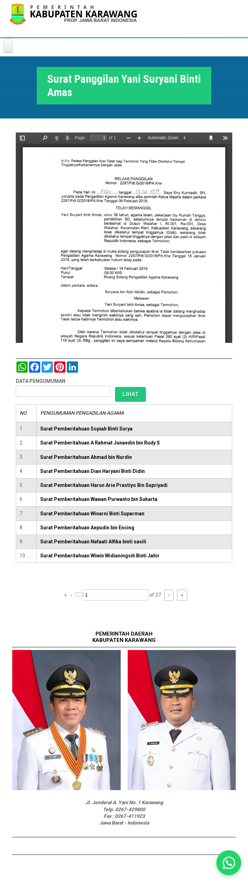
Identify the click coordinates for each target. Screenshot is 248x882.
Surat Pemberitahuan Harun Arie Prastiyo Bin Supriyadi (104, 485)
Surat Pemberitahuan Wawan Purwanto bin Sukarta (98, 499)
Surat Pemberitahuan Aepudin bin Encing (87, 527)
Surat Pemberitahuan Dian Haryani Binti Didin (92, 471)
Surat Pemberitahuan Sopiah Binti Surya (86, 429)
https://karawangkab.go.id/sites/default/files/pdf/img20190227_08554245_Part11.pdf (124, 238)
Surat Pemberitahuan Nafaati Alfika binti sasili (93, 541)
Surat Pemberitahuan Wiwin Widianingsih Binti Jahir (100, 555)
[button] (228, 862)
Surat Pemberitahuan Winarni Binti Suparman (92, 513)
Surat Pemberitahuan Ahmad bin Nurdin (86, 457)
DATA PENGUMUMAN (40, 381)
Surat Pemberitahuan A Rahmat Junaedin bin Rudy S (100, 443)
